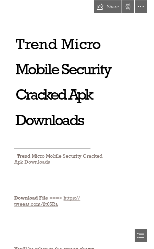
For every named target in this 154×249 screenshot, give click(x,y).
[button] (108, 6)
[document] (77, 124)
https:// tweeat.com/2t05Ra (47, 201)
